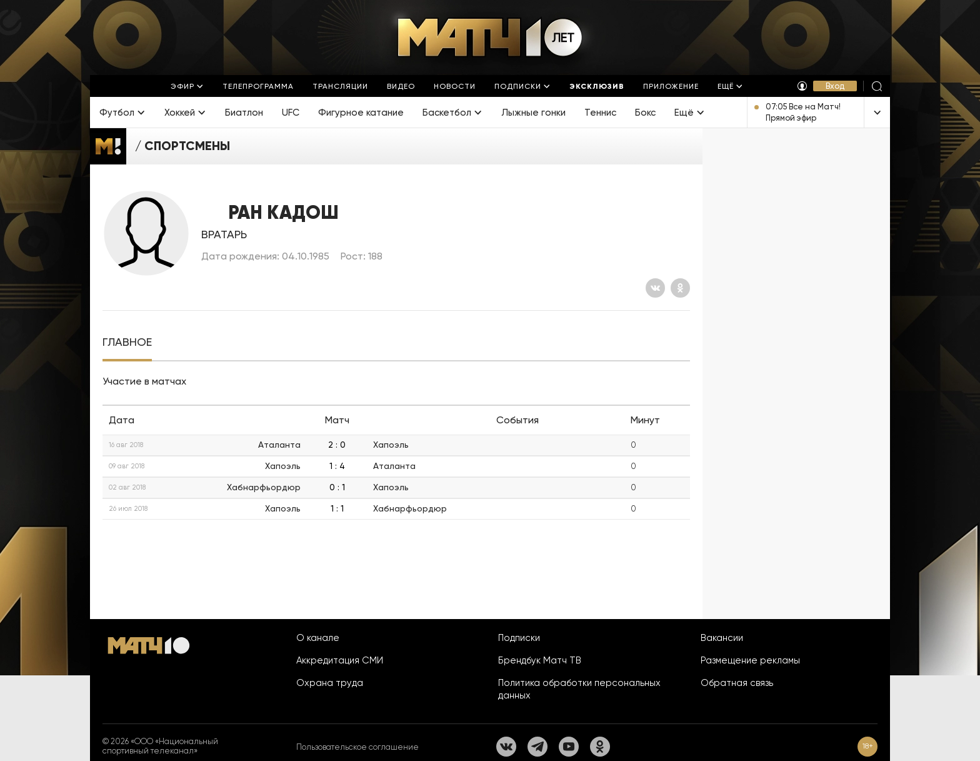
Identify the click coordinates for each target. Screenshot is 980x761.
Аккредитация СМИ (339, 660)
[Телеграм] (538, 747)
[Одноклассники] (680, 288)
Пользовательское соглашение (357, 747)
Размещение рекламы (750, 660)
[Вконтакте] (655, 288)
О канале (317, 637)
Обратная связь (737, 682)
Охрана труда (329, 682)
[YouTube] (569, 747)
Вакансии (722, 637)
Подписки (519, 637)
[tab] (127, 342)
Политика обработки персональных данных (579, 689)
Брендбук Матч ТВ (539, 660)
